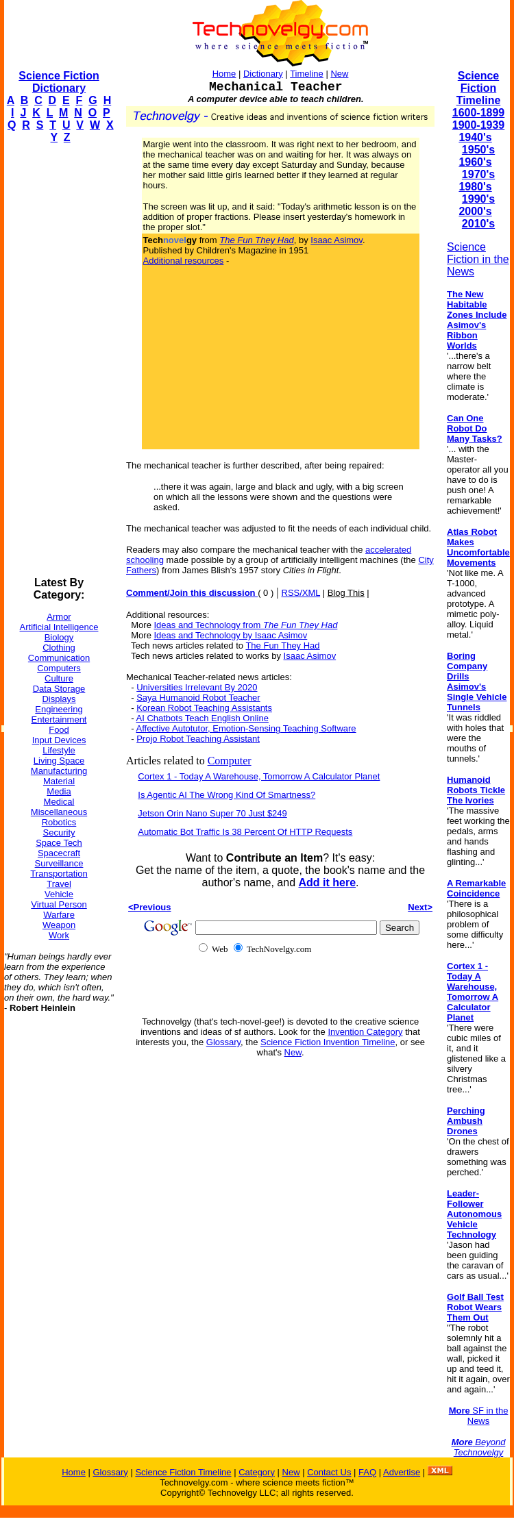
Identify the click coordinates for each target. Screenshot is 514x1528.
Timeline (306, 73)
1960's (474, 162)
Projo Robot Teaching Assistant (198, 739)
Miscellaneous (59, 812)
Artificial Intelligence (59, 627)
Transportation (58, 873)
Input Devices (59, 740)
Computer (230, 760)
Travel (59, 884)
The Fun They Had (282, 645)
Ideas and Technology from (246, 625)
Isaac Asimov (336, 240)
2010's (478, 223)
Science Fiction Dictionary (59, 82)
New (339, 73)
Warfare (59, 915)
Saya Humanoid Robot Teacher (198, 697)
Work (59, 935)
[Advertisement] (59, 360)
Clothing (58, 647)
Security (59, 832)
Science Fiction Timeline (478, 88)
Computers (59, 668)
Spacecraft (59, 853)
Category (256, 1472)
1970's (478, 174)
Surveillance (59, 863)
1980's (474, 186)
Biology (59, 637)
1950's (478, 149)
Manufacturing (59, 771)
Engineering (58, 709)
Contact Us (329, 1472)
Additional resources (183, 260)
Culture (59, 678)
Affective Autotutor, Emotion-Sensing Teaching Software (246, 728)
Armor (59, 617)
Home (224, 73)
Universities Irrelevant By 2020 (196, 687)
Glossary (223, 1042)
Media (59, 791)
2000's (474, 211)
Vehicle (59, 894)
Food (59, 730)
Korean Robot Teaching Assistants (204, 708)
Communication (59, 658)
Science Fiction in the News (478, 259)
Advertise (401, 1472)
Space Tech (59, 843)
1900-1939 (478, 125)
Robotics (59, 822)
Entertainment (59, 719)
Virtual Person (58, 904)
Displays (58, 699)
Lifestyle (58, 750)
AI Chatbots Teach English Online (202, 718)
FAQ (367, 1472)
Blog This (346, 593)
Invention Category (365, 1032)
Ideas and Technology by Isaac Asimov (231, 635)
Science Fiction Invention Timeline (327, 1042)
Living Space (59, 760)
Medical (59, 802)
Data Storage (59, 689)
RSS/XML (301, 593)
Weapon (58, 925)
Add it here (327, 882)
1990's (478, 199)
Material (59, 781)
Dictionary (263, 73)
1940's (474, 137)
